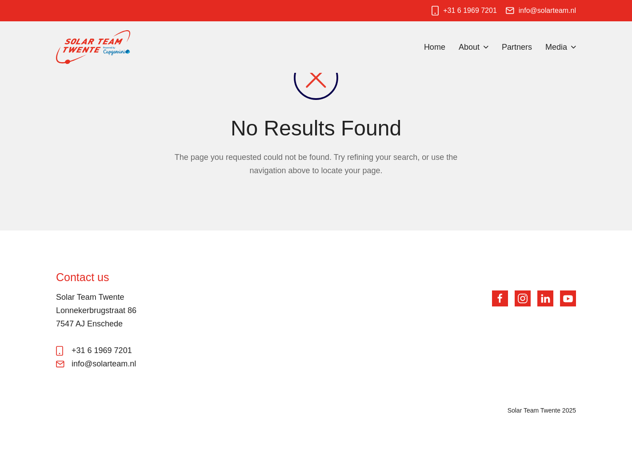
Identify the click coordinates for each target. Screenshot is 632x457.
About (469, 47)
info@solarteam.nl (547, 10)
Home (434, 47)
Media (556, 47)
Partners (517, 47)
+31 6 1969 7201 (470, 10)
